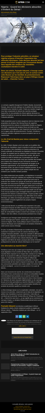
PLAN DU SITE (27, 406)
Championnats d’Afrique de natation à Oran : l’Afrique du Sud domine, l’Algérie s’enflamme (25, 364)
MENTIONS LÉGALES (27, 407)
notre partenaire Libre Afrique (8, 12)
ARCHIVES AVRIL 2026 (18, 409)
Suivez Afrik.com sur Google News (22, 337)
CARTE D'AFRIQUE (19, 406)
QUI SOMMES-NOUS (18, 407)
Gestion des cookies (27, 409)
